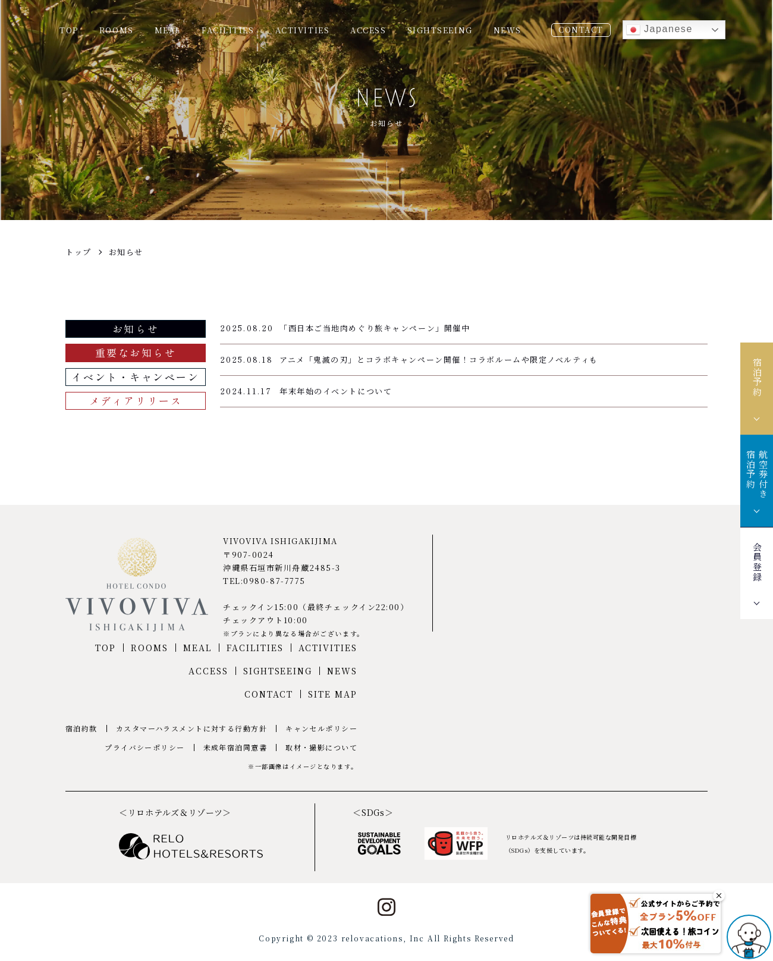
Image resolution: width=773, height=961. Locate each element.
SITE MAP (332, 694)
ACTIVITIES (302, 30)
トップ (78, 251)
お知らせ (126, 251)
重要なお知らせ (136, 352)
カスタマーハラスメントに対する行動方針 (191, 728)
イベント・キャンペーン (135, 376)
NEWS (507, 30)
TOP (68, 30)
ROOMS (116, 30)
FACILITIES (228, 30)
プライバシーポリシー (144, 747)
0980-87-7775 (274, 580)
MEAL (168, 30)
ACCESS (368, 30)
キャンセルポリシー (321, 728)
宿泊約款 (81, 728)
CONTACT (581, 29)
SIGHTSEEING (440, 30)
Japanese (659, 30)
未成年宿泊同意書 (235, 747)
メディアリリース (135, 400)
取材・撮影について (321, 747)
